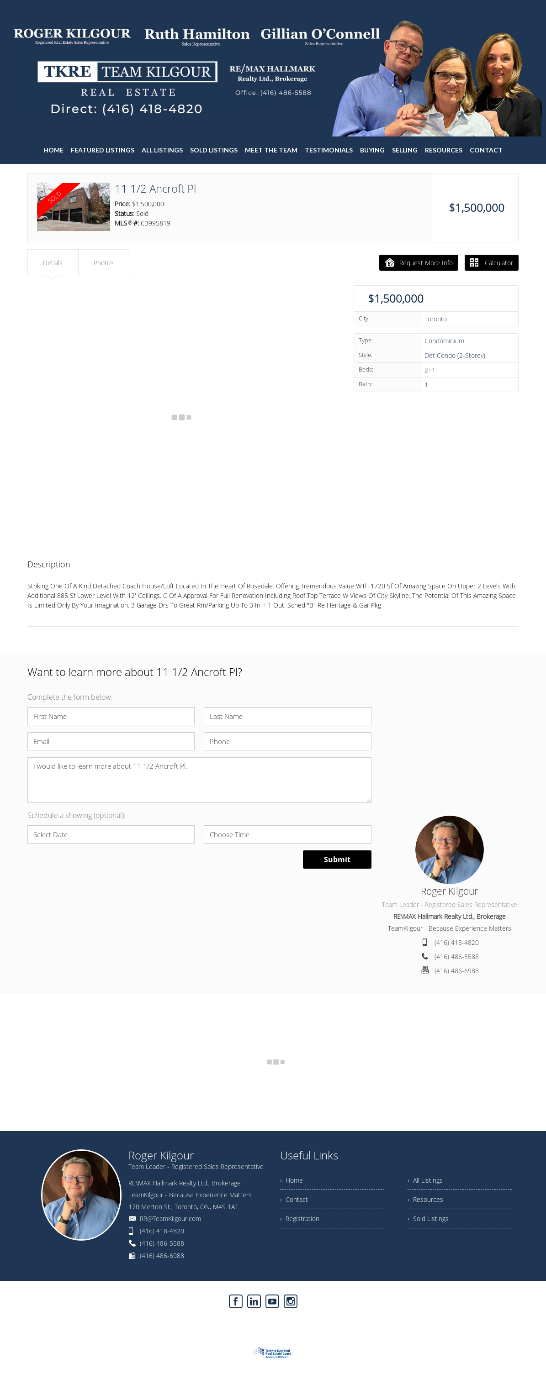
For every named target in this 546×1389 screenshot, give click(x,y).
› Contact (294, 1199)
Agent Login (502, 1299)
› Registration (299, 1218)
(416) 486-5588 (457, 956)
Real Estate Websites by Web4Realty (426, 1299)
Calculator (491, 262)
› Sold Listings (428, 1218)
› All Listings (425, 1180)
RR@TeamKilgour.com (170, 1218)
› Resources (425, 1199)
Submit (337, 859)
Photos (104, 262)
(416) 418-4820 (457, 942)
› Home (291, 1180)
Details (53, 262)
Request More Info (419, 262)
